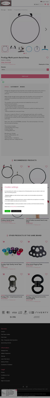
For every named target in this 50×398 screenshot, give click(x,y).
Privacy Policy (13, 206)
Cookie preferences (16, 211)
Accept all (7, 211)
